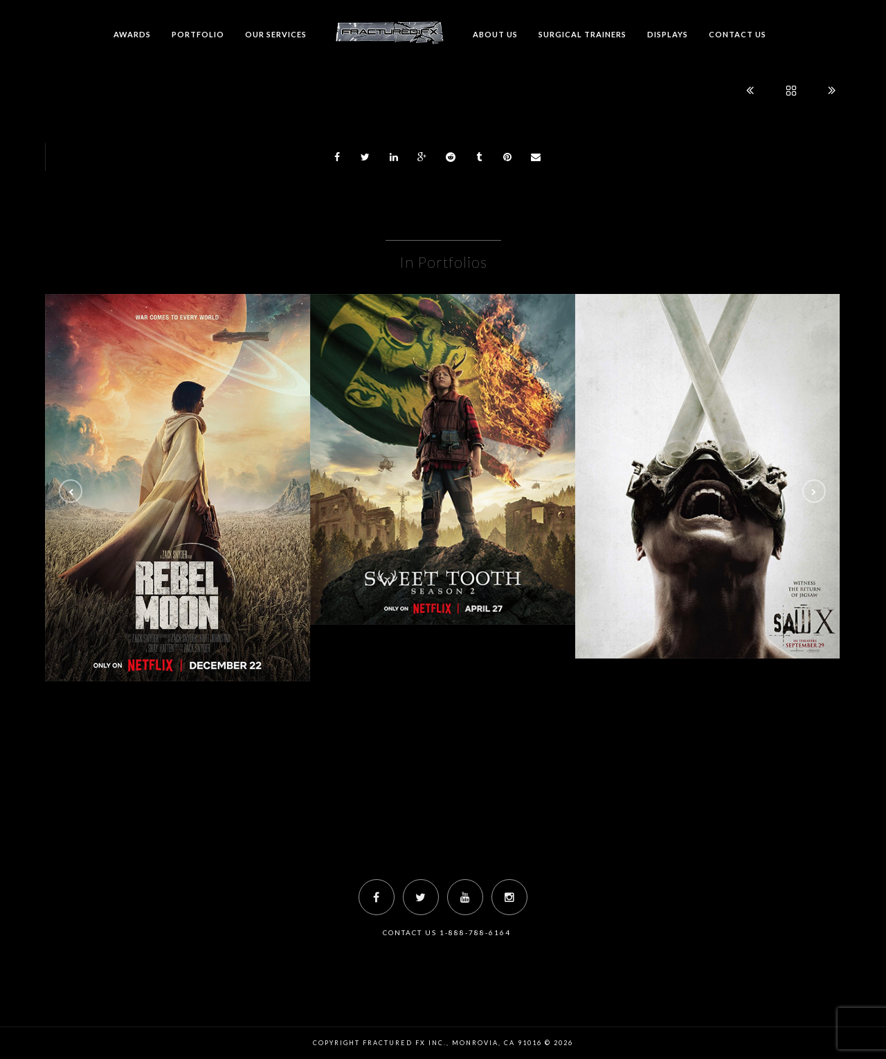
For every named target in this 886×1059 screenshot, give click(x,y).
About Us (495, 34)
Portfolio (198, 34)
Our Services (276, 34)
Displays (667, 34)
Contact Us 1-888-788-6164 (447, 932)
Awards (132, 34)
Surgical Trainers (582, 34)
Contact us (737, 34)
